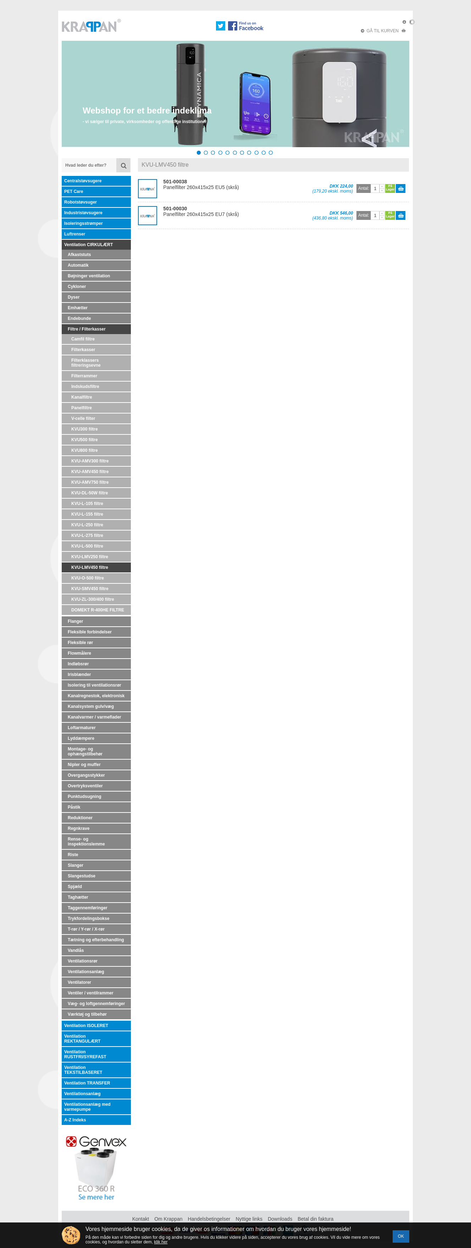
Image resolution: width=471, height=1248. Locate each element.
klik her (160, 1241)
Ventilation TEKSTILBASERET (83, 1070)
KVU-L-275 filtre (87, 535)
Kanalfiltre (81, 397)
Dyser (73, 297)
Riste (73, 854)
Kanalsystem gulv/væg (91, 706)
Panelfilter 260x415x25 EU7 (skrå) (201, 211)
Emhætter (78, 307)
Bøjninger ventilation (89, 275)
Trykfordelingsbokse (88, 918)
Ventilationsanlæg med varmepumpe (87, 1107)
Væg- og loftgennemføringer (96, 1003)
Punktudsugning (84, 796)
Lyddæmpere (81, 738)
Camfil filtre (83, 339)
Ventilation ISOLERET (86, 1025)
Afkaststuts (79, 254)
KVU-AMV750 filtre (90, 482)
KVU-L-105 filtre (87, 503)
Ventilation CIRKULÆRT (88, 244)
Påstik (74, 807)
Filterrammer (84, 375)
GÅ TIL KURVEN (383, 30)
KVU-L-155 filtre (87, 514)
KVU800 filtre (84, 450)
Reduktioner (80, 817)
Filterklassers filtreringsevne (86, 363)
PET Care (73, 191)
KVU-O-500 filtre (87, 578)
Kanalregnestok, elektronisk (96, 695)
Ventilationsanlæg (86, 971)
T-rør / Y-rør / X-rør (86, 929)
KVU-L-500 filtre (87, 546)
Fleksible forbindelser (90, 631)
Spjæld (75, 886)
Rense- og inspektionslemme (86, 842)
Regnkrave (78, 828)
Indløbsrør (78, 663)
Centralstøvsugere (82, 180)
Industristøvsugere (83, 212)
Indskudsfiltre (85, 386)
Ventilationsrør (83, 961)
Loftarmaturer (82, 727)
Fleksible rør (80, 642)
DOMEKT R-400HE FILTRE (97, 610)
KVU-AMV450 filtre (90, 471)
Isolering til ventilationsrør (94, 685)
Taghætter (78, 897)
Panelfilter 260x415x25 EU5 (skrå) (201, 184)
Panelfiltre (81, 407)
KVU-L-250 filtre (87, 524)
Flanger (75, 621)
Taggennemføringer (87, 907)
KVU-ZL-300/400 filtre (92, 599)
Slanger (75, 865)
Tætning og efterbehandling (96, 939)
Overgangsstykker (86, 775)
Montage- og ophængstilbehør (85, 751)
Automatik (78, 265)
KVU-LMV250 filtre (89, 556)
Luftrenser (74, 234)
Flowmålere (79, 653)
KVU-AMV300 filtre (90, 461)
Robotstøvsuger (80, 202)
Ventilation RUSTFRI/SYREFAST (85, 1054)
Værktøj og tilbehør (87, 1014)
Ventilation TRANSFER (87, 1083)
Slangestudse (81, 875)
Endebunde (79, 318)
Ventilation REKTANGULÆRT (82, 1039)
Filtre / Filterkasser (87, 329)
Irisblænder (79, 674)
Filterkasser (83, 349)
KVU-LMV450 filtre (89, 567)
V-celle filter (83, 418)
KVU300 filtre (84, 429)
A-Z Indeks (75, 1119)
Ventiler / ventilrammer (90, 993)
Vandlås (76, 950)
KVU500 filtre (84, 439)
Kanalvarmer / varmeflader (94, 717)
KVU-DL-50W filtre (89, 492)
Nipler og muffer (84, 764)
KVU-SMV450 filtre (90, 588)
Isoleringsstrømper (83, 223)
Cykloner (77, 286)
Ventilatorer (79, 982)
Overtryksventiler (85, 785)
